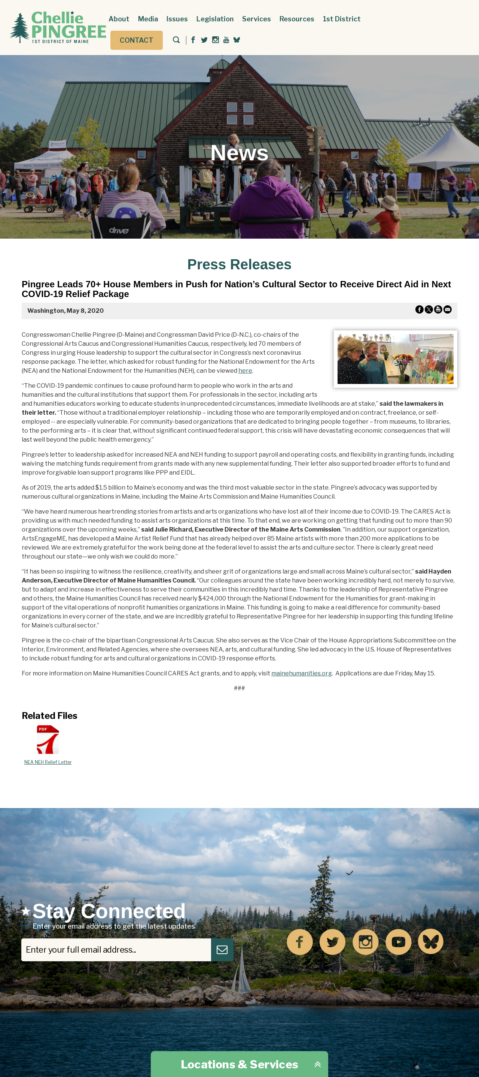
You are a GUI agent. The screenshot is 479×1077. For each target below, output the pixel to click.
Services (256, 19)
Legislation (215, 19)
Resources (297, 19)
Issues (177, 19)
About (119, 19)
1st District (342, 19)
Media (148, 19)
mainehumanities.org (301, 673)
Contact (136, 40)
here (245, 370)
